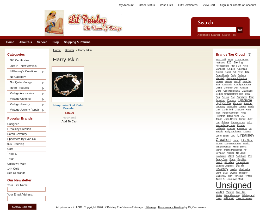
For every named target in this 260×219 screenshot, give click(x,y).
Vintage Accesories (25, 94)
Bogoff (237, 81)
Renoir (219, 162)
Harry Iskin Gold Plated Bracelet (68, 107)
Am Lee (231, 69)
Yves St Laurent (244, 198)
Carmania (227, 84)
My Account (126, 5)
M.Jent (219, 143)
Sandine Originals (225, 165)
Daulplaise (247, 91)
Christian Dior (231, 87)
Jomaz (242, 119)
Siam (218, 172)
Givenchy (232, 106)
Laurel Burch (222, 135)
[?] (249, 54)
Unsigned (13, 124)
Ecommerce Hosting (171, 207)
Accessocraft (222, 65)
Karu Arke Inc (238, 122)
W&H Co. (240, 192)
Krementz (242, 128)
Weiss (219, 195)
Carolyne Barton (242, 84)
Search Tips (229, 34)
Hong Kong (233, 116)
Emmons (231, 100)
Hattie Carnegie (230, 112)
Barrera (219, 81)
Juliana (225, 122)
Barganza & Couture (236, 78)
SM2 (225, 172)
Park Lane (241, 156)
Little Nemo (247, 140)
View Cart (209, 5)
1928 (230, 59)
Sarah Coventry (17, 133)
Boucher (247, 81)
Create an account (244, 5)
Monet (219, 150)
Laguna (247, 131)
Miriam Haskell (223, 146)
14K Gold (13, 168)
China (219, 87)
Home (57, 50)
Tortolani (238, 176)
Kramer (231, 128)
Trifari (10, 158)
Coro (10, 148)
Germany (220, 106)
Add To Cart (69, 121)
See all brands (16, 172)
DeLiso (225, 97)
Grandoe (239, 109)
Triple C (12, 153)
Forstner (248, 103)
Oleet (231, 156)
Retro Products (25, 88)
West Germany (232, 195)
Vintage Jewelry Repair (25, 110)
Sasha (233, 169)
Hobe (243, 112)
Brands (69, 50)
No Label (240, 153)
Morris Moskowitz (233, 150)
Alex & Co (236, 65)
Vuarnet (230, 192)
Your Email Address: (20, 194)
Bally (233, 75)
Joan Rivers (230, 119)
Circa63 (244, 87)
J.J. (243, 116)
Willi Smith (229, 198)
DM (233, 97)
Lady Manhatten (233, 131)
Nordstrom (221, 156)
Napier (230, 153)
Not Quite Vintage (25, 83)
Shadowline (244, 169)
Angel (228, 72)
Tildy (230, 176)
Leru (233, 135)
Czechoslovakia (231, 91)
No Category (18, 76)
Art (234, 72)
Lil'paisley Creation (19, 129)
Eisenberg (242, 97)
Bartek (228, 81)
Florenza (237, 103)
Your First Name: (17, 185)
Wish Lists (166, 5)
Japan (219, 119)
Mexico (246, 143)
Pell (250, 156)
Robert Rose (242, 162)
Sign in (224, 5)
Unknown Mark (16, 163)
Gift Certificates (187, 5)
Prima (233, 159)
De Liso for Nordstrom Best (229, 94)
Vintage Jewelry (25, 104)
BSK (218, 84)
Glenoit (242, 106)
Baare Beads (222, 75)
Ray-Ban (242, 159)
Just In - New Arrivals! (23, 65)
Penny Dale (221, 159)
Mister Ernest (239, 146)
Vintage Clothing (25, 99)
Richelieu (229, 162)
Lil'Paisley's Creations (25, 72)
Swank (233, 172)
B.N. (247, 72)
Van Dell (220, 192)
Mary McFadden (233, 143)
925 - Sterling (15, 143)
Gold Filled (227, 109)
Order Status (147, 5)
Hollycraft (220, 116)
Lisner (236, 140)
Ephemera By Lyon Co (21, 138)
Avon (240, 72)
